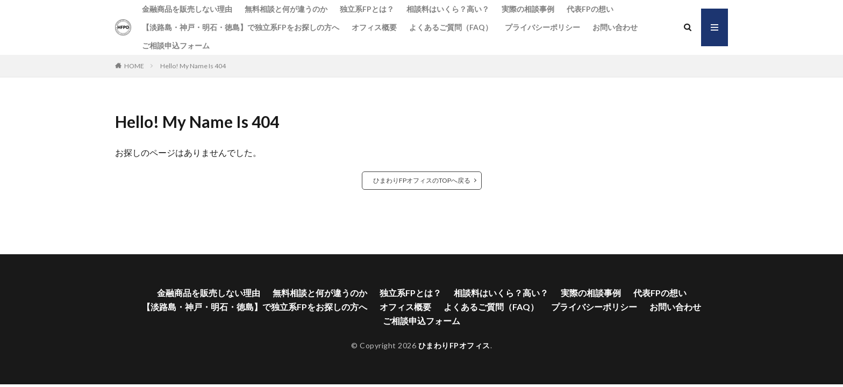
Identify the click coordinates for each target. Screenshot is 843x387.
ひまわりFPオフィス (454, 345)
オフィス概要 (374, 27)
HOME (134, 66)
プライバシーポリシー (542, 27)
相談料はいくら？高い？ (447, 8)
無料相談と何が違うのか (286, 8)
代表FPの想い (590, 8)
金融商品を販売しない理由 (187, 8)
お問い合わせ (615, 27)
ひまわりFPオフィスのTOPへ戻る (421, 180)
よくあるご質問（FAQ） (450, 27)
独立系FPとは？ (367, 8)
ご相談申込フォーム (176, 45)
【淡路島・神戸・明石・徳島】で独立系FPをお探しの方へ (240, 27)
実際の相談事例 (528, 8)
